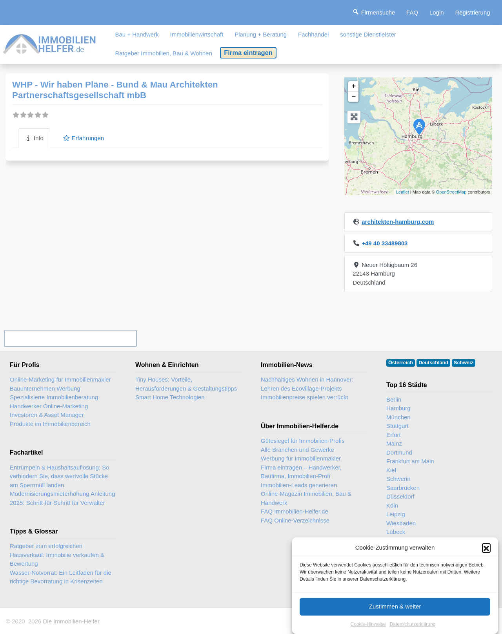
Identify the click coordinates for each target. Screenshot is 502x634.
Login (436, 12)
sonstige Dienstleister (368, 34)
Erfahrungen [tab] (83, 138)
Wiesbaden (401, 523)
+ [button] (353, 86)
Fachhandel (313, 34)
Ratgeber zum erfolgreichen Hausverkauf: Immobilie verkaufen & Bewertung (57, 555)
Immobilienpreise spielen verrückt (304, 397)
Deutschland (433, 362)
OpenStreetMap (451, 192)
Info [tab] (34, 138)
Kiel (391, 470)
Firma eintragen (248, 52)
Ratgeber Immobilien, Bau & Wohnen (163, 53)
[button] (486, 555)
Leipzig (395, 514)
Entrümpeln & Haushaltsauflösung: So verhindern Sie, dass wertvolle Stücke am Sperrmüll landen (59, 476)
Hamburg (398, 408)
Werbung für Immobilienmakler (301, 458)
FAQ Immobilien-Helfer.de (294, 511)
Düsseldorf (400, 496)
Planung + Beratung (261, 34)
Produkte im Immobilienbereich (50, 423)
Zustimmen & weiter (395, 614)
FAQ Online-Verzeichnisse (295, 520)
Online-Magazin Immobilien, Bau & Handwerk (306, 498)
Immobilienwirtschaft (197, 34)
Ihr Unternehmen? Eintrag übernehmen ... (70, 338)
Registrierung (472, 12)
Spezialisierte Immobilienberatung (54, 397)
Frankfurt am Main (410, 461)
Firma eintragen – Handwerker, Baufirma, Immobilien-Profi (301, 472)
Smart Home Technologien (169, 397)
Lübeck (395, 531)
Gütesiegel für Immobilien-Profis (302, 440)
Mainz (394, 443)
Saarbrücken (403, 487)
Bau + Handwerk (136, 34)
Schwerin (398, 478)
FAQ (412, 12)
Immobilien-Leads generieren (299, 485)
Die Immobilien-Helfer (71, 621)
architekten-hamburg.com (398, 221)
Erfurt (393, 434)
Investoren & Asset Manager (47, 414)
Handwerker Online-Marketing (49, 406)
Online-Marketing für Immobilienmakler (60, 379)
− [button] (353, 96)
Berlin (393, 399)
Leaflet (402, 192)
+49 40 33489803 (384, 243)
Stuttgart (397, 425)
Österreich (400, 362)
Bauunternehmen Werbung (45, 388)
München (398, 417)
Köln (392, 505)
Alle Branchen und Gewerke (297, 449)
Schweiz (463, 362)
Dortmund (399, 452)
